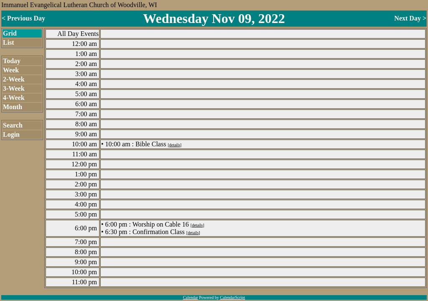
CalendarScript (232, 297)
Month (12, 106)
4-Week (14, 97)
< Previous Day (23, 18)
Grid (10, 33)
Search (13, 125)
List (8, 42)
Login (11, 134)
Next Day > (410, 18)
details (174, 145)
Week (11, 70)
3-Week (14, 88)
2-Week (14, 79)
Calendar (190, 297)
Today (11, 60)
